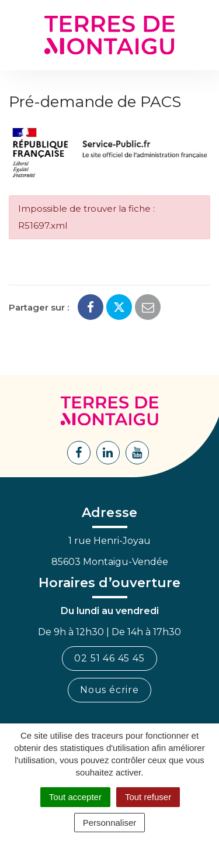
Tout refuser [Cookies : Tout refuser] (148, 797)
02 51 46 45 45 (109, 658)
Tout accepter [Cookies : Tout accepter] (75, 797)
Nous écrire (109, 689)
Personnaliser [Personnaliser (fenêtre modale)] (110, 823)
